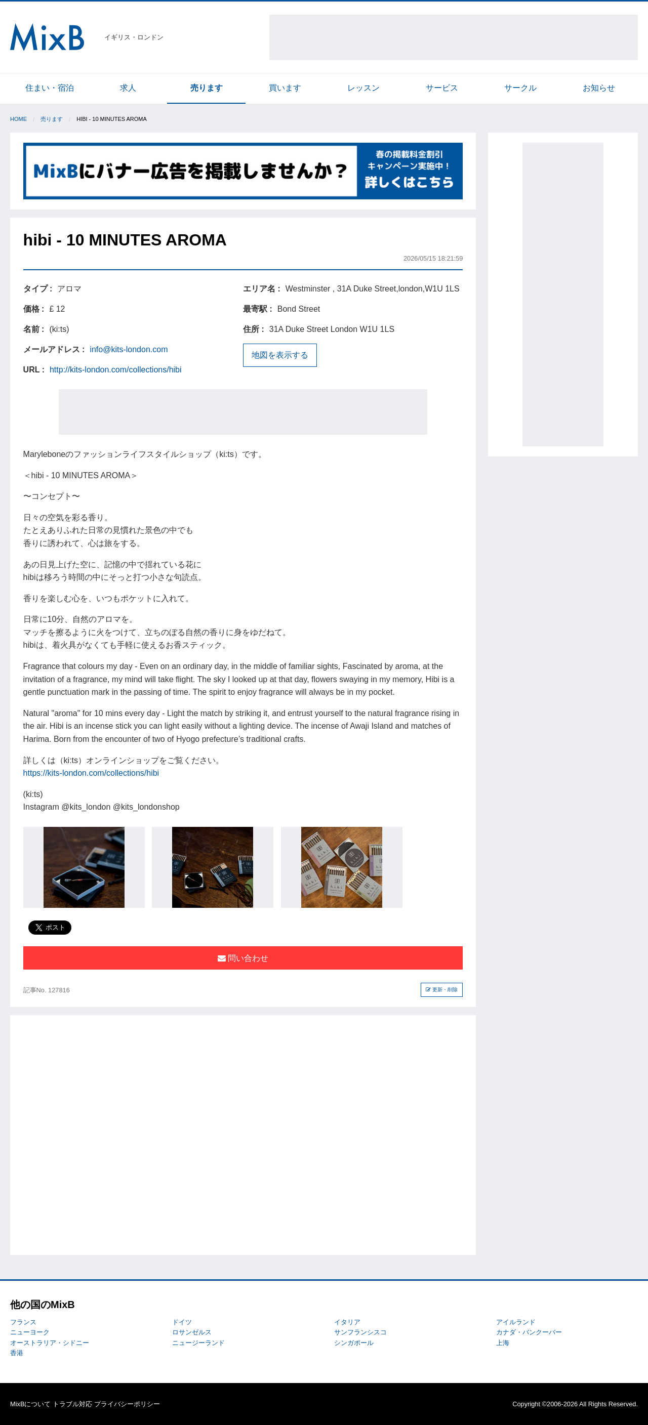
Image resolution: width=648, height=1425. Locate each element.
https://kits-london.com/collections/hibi (91, 773)
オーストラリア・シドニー (49, 1343)
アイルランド (516, 1322)
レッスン (363, 87)
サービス (442, 87)
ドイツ (182, 1322)
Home (18, 119)
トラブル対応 (72, 1404)
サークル (520, 87)
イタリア (347, 1322)
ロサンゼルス (192, 1332)
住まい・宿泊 (49, 87)
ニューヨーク (30, 1332)
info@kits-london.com (129, 349)
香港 (16, 1353)
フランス (23, 1322)
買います (285, 87)
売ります (206, 87)
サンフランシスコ (360, 1332)
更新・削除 (442, 989)
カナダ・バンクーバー (529, 1332)
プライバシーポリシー (127, 1404)
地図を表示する (280, 355)
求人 (128, 87)
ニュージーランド (198, 1343)
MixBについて (30, 1404)
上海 (502, 1343)
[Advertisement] (453, 37)
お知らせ (599, 87)
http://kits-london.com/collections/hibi (116, 369)
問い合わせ (243, 958)
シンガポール (354, 1343)
